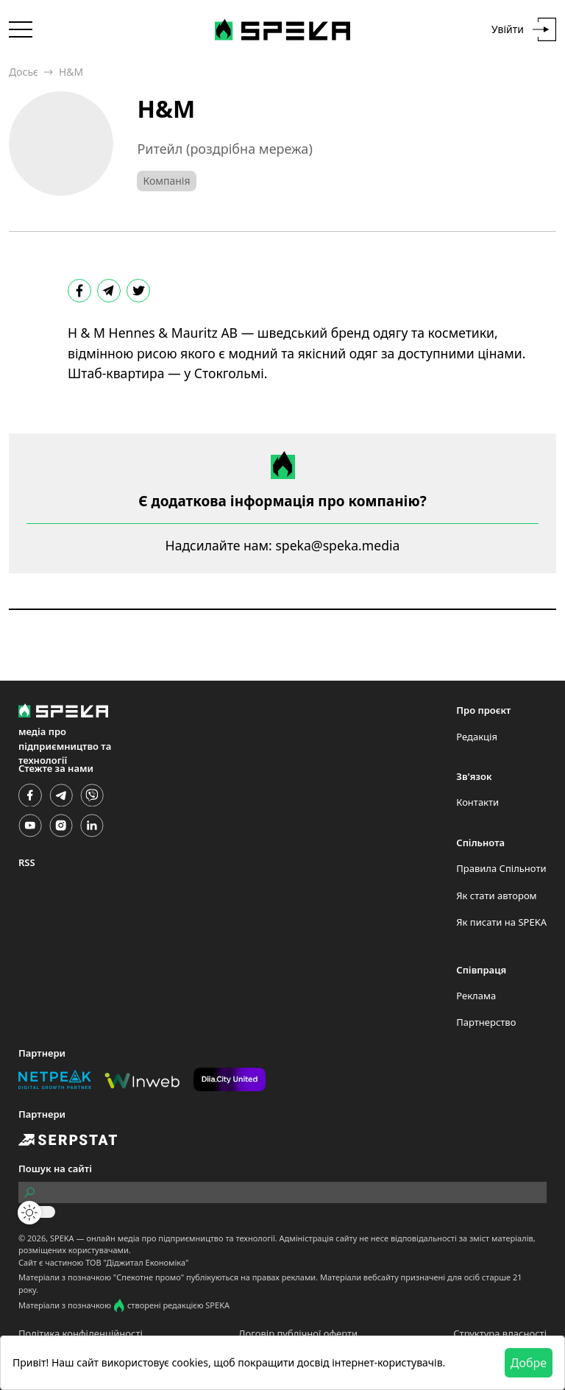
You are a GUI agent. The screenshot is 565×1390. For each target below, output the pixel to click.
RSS (26, 862)
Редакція (476, 736)
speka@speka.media (337, 545)
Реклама (476, 995)
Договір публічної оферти (298, 1333)
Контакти (477, 802)
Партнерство (486, 1022)
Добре (529, 1363)
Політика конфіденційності (80, 1333)
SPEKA (62, 1238)
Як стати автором (496, 895)
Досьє (23, 72)
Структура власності (500, 1333)
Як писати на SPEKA (501, 922)
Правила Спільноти (501, 868)
